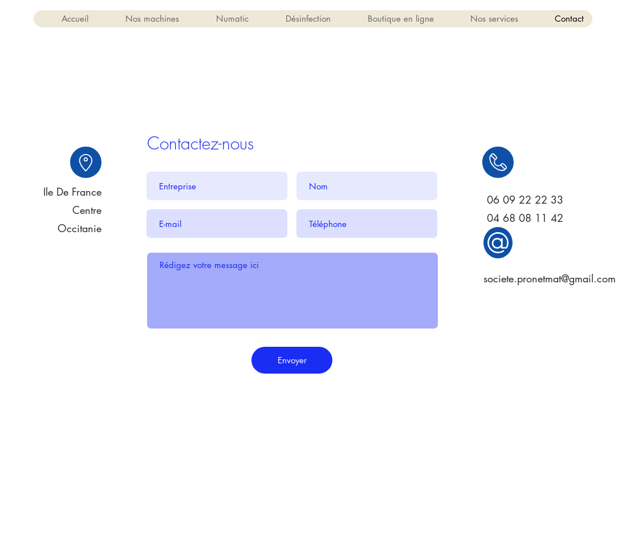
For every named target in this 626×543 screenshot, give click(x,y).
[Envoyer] (291, 360)
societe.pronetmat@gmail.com (549, 278)
